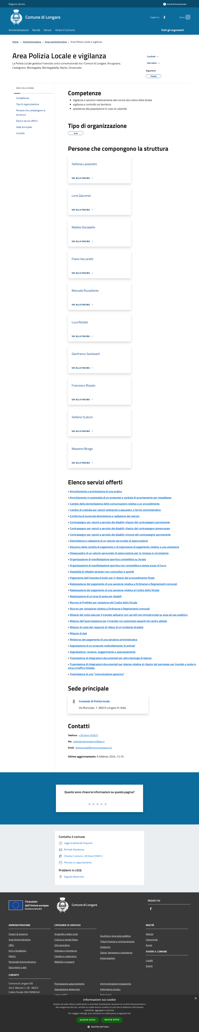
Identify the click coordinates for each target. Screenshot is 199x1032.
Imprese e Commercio (65, 951)
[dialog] (99, 1013)
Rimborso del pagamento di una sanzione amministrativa (103, 639)
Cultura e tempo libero (66, 939)
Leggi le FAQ (60, 995)
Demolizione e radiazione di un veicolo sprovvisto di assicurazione (109, 541)
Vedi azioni (154, 63)
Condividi (153, 56)
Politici (12, 956)
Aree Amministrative (20, 939)
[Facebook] (159, 17)
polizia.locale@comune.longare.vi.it (94, 747)
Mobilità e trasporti (64, 962)
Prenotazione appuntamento (69, 984)
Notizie (149, 934)
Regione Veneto (17, 4)
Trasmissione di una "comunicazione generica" (97, 674)
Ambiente (105, 947)
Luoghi (149, 960)
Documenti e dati (18, 967)
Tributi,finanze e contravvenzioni (117, 941)
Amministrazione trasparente (115, 984)
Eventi (149, 966)
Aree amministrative (56, 42)
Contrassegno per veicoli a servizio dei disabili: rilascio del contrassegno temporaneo (120, 528)
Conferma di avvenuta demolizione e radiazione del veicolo (105, 516)
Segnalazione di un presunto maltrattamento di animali (102, 646)
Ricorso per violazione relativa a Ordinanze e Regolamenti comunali (110, 609)
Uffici (11, 945)
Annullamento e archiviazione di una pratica (96, 491)
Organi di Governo (18, 934)
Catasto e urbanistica (65, 956)
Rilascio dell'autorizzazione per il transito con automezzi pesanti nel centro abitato (118, 621)
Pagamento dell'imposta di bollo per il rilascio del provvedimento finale (112, 578)
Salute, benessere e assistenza (116, 952)
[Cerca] (186, 17)
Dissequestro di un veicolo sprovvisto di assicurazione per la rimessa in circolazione (119, 553)
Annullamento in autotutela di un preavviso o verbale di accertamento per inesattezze (120, 497)
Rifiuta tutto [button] (112, 1019)
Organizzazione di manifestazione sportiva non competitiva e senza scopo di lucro (118, 565)
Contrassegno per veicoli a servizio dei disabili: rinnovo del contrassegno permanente (120, 535)
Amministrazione (32, 42)
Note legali (105, 995)
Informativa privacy (110, 989)
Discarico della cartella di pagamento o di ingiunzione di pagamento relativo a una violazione (124, 547)
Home (15, 42)
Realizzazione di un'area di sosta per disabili (96, 596)
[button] (99, 1026)
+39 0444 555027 (88, 735)
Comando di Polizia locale (94, 701)
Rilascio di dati (78, 633)
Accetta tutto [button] (87, 1020)
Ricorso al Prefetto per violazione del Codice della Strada (103, 602)
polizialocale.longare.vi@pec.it (89, 741)
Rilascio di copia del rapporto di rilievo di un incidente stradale (106, 627)
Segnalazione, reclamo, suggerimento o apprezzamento (102, 652)
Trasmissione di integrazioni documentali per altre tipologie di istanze (111, 658)
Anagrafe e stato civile (66, 934)
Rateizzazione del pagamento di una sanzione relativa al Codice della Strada (114, 590)
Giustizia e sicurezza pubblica (115, 936)
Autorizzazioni (107, 958)
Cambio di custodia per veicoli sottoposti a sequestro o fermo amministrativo (115, 510)
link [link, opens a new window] (129, 1013)
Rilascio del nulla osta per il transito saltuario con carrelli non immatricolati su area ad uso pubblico (129, 615)
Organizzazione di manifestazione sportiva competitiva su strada (108, 559)
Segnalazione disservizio (67, 989)
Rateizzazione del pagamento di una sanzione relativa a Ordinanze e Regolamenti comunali (123, 584)
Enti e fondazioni (17, 951)
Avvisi (149, 945)
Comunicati (152, 939)
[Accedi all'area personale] (174, 4)
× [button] (195, 998)
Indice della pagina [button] (25, 88)
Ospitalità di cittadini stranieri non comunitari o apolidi (102, 572)
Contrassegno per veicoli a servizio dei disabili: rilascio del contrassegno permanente (120, 522)
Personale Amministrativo (22, 962)
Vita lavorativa (62, 945)
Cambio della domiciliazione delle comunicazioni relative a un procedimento (115, 504)
